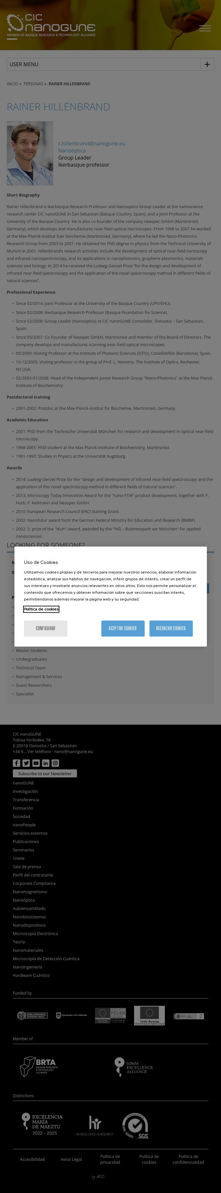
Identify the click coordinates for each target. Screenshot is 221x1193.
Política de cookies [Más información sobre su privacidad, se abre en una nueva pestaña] (41, 609)
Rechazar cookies (171, 628)
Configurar (45, 628)
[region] (110, 596)
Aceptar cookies (123, 628)
